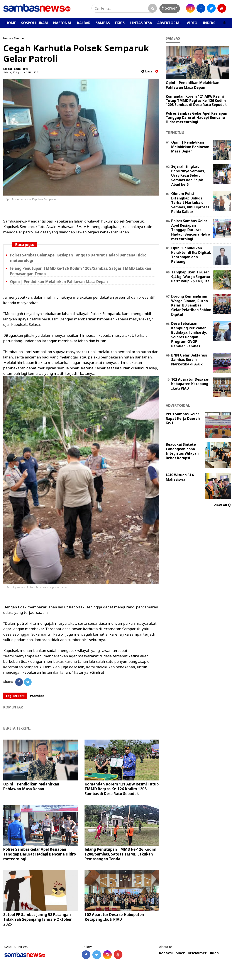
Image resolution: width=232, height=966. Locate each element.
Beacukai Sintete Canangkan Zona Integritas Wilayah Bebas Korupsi (182, 451)
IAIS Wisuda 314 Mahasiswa (179, 477)
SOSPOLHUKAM (34, 22)
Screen (170, 8)
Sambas (19, 38)
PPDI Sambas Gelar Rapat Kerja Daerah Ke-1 (183, 418)
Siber (180, 953)
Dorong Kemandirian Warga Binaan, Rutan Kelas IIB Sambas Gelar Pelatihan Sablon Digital (191, 305)
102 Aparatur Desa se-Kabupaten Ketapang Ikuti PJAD (114, 917)
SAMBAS (103, 22)
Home (7, 38)
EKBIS (120, 22)
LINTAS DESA (141, 22)
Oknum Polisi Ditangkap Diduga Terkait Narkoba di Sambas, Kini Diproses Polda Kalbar (190, 202)
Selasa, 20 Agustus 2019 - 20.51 (21, 72)
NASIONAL (62, 22)
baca (146, 71)
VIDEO (192, 22)
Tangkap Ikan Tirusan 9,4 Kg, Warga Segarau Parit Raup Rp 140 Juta (190, 277)
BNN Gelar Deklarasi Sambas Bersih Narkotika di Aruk (189, 360)
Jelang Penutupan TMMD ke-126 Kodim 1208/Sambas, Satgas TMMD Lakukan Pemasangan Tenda (120, 854)
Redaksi (166, 953)
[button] (224, 21)
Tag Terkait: (15, 696)
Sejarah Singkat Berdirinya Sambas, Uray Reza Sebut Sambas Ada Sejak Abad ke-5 (188, 175)
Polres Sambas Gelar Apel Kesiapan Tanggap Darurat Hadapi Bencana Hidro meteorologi (39, 854)
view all (222, 505)
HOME (10, 22)
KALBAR (83, 22)
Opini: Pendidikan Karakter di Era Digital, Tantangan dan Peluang (191, 255)
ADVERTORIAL (169, 22)
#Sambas (37, 696)
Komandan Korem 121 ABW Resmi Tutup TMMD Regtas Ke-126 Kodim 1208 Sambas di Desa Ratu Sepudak (122, 789)
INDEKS (209, 22)
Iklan (214, 953)
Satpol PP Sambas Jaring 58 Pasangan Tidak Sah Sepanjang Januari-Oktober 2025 (37, 919)
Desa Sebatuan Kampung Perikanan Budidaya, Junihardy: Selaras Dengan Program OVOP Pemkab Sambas (189, 334)
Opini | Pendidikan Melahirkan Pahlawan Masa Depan (59, 281)
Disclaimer (197, 953)
